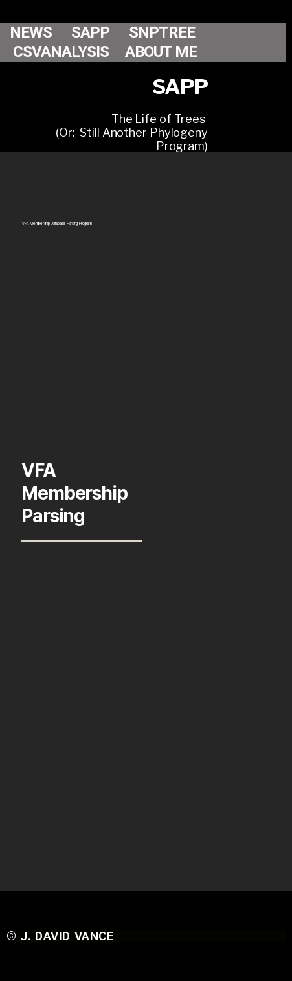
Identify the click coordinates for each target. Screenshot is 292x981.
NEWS (31, 32)
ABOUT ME (161, 52)
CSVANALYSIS (61, 52)
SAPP (90, 32)
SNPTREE (162, 32)
